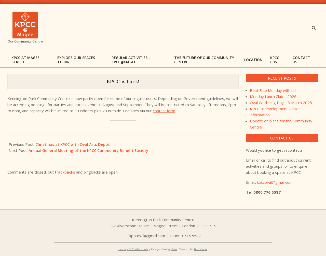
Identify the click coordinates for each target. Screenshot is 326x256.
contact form (164, 110)
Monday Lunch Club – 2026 (273, 96)
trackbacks (65, 172)
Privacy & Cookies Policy (134, 249)
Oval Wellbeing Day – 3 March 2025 (281, 102)
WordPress (200, 249)
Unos (174, 249)
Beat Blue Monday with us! (273, 90)
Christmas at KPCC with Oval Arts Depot (72, 144)
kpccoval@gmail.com (275, 182)
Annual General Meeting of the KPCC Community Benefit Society (88, 150)
